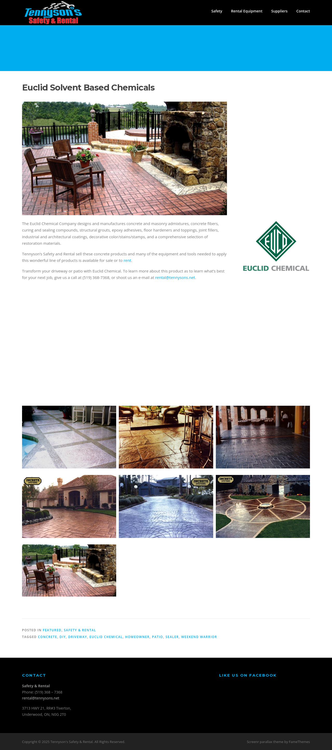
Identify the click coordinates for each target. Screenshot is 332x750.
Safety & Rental (80, 630)
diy (63, 637)
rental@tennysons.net (175, 277)
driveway (77, 637)
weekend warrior (199, 637)
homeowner (137, 637)
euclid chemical (106, 637)
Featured (52, 630)
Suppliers (279, 11)
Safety (216, 11)
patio (157, 637)
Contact (303, 11)
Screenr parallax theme (265, 741)
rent (127, 260)
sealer (172, 637)
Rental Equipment (246, 11)
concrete (47, 637)
